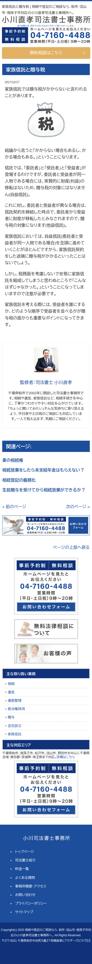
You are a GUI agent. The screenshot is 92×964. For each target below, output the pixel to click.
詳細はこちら (66, 757)
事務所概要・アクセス (31, 886)
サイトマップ (24, 912)
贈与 (11, 717)
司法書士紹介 (25, 860)
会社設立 (14, 726)
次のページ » (78, 506)
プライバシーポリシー (31, 903)
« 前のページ (14, 506)
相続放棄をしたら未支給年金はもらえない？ (43, 470)
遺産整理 (14, 700)
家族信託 (14, 734)
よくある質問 (25, 878)
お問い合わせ (25, 895)
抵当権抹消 (16, 709)
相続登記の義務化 (19, 480)
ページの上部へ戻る (71, 547)
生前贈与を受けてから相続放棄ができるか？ (43, 490)
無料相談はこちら (46, 53)
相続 (11, 684)
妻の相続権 (12, 460)
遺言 (11, 692)
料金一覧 (22, 869)
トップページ (24, 852)
